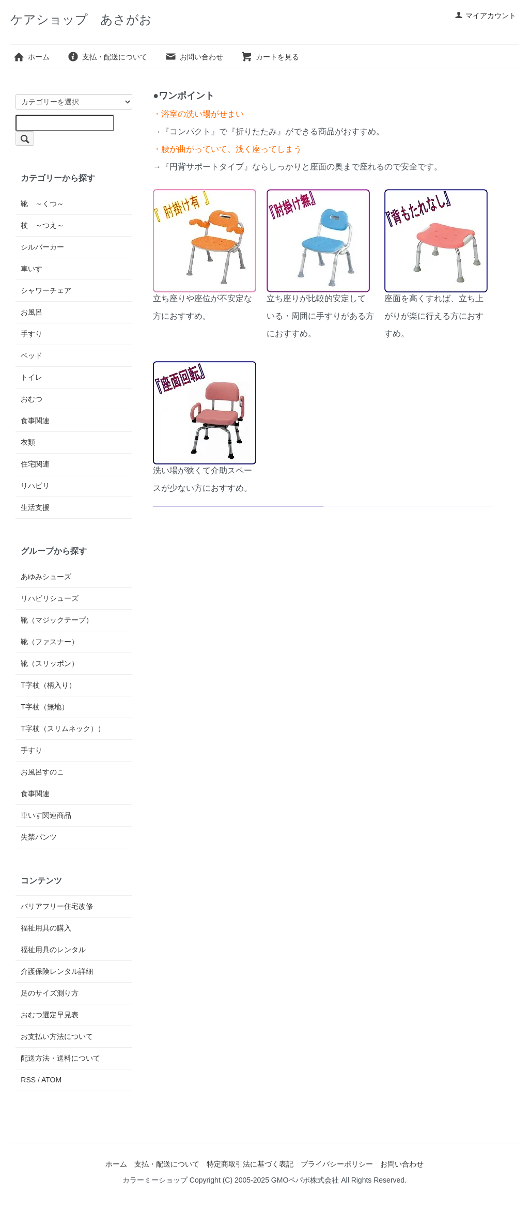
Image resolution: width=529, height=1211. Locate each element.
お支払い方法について (57, 1036)
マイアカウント (485, 15)
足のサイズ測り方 (50, 993)
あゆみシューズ (46, 576)
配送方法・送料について (60, 1058)
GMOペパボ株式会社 (305, 1180)
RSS (28, 1080)
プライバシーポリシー (337, 1164)
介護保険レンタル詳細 (57, 971)
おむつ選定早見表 (50, 1015)
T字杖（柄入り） (48, 685)
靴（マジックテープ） (57, 620)
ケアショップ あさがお (81, 19)
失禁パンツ (39, 837)
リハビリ (35, 486)
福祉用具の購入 (46, 928)
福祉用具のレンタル (53, 949)
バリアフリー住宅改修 (57, 906)
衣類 (28, 442)
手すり (31, 334)
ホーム (31, 57)
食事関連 (35, 420)
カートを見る (270, 57)
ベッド (31, 355)
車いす (31, 269)
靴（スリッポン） (50, 663)
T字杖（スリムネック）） (63, 728)
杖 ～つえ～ (42, 225)
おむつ (31, 399)
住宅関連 (35, 464)
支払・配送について (107, 57)
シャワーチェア (46, 290)
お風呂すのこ (42, 772)
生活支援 (35, 507)
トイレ (31, 377)
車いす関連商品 (46, 815)
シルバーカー (42, 247)
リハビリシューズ (50, 598)
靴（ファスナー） (50, 642)
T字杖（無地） (45, 707)
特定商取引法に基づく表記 (250, 1164)
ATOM (51, 1080)
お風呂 (31, 312)
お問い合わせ (194, 57)
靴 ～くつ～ (42, 203)
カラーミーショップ (155, 1180)
